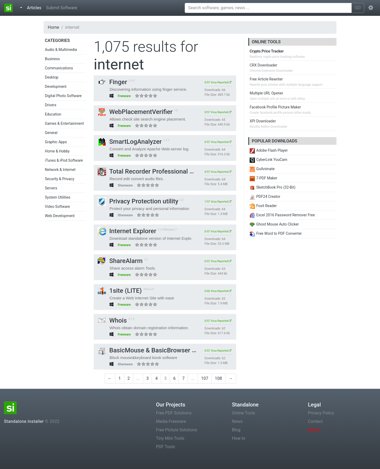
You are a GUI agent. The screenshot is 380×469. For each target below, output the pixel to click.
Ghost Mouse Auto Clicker (274, 224)
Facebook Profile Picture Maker (275, 107)
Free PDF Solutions (174, 412)
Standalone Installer (24, 421)
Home (53, 27)
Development (55, 86)
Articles (35, 7)
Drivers (50, 105)
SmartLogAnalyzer (130, 141)
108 (218, 378)
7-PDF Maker (263, 178)
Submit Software (61, 7)
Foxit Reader (263, 206)
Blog (236, 429)
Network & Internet (60, 169)
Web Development (60, 216)
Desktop (51, 77)
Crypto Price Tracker (267, 51)
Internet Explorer (127, 231)
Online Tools (243, 412)
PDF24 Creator (265, 196)
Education (53, 114)
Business (52, 59)
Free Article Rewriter (266, 79)
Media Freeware (171, 421)
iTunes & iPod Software (64, 160)
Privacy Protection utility (138, 201)
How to (238, 438)
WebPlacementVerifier (135, 112)
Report (314, 429)
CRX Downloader (263, 65)
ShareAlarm (120, 261)
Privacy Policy (321, 412)
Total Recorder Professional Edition (153, 171)
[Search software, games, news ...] (268, 8)
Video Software (57, 206)
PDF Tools (165, 446)
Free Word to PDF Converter (276, 233)
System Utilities (57, 197)
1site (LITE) (120, 290)
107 (204, 378)
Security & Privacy (59, 179)
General (51, 133)
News (237, 421)
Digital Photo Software (63, 96)
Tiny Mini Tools (170, 438)
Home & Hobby (57, 151)
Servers (51, 188)
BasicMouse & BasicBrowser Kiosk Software (166, 350)
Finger (112, 82)
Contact (315, 421)
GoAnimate (262, 169)
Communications (59, 68)
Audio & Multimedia (61, 49)
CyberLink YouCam (268, 159)
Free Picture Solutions (176, 429)
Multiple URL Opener (266, 93)
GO (358, 7)
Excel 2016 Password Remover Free (282, 215)
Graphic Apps (56, 142)
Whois (112, 320)
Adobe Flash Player (269, 150)
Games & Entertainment (64, 123)
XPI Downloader (263, 121)
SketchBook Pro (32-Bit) (272, 187)
